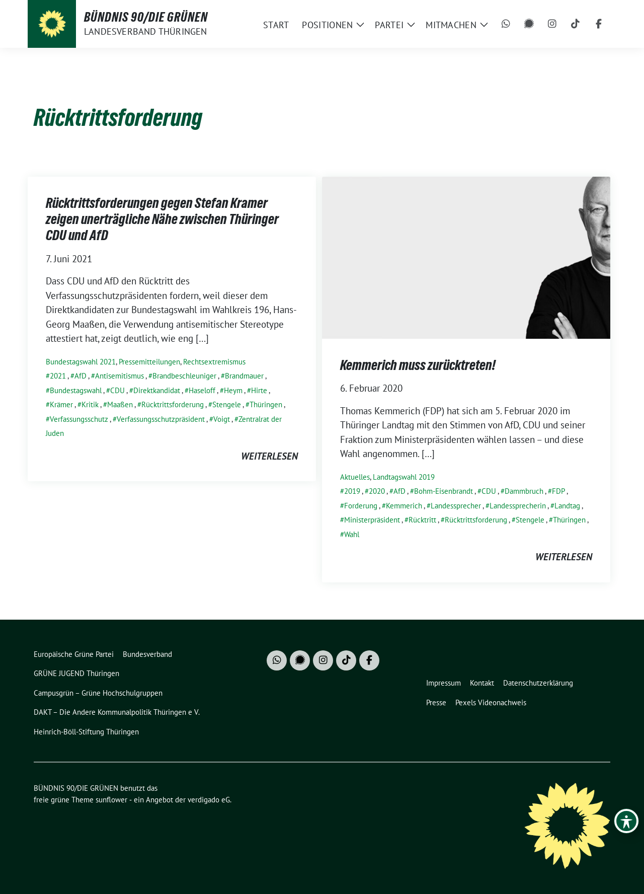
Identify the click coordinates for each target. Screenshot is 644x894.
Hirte (259, 390)
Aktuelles (355, 477)
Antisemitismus (119, 376)
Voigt (221, 419)
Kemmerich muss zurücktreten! (418, 365)
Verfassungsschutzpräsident (161, 419)
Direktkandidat (156, 390)
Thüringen (266, 404)
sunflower (111, 799)
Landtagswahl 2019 (404, 477)
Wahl (351, 534)
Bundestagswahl (76, 390)
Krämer (61, 404)
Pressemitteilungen (149, 361)
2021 (58, 376)
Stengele (226, 404)
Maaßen (120, 404)
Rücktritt (422, 520)
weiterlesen (269, 456)
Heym (233, 390)
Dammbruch (524, 491)
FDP (558, 491)
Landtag (567, 505)
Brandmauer (244, 376)
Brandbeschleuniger (184, 376)
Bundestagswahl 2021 (81, 361)
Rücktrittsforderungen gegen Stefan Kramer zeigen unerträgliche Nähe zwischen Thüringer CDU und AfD (162, 219)
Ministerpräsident (372, 520)
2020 (377, 491)
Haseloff (202, 390)
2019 (352, 491)
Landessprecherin (518, 505)
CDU (117, 390)
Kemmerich (404, 505)
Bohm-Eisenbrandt (443, 491)
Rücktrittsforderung (172, 404)
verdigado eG (209, 799)
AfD (80, 376)
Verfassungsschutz (79, 419)
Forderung (360, 505)
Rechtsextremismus (214, 361)
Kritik (90, 404)
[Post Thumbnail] (466, 256)
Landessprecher (456, 505)
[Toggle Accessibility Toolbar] (626, 821)
